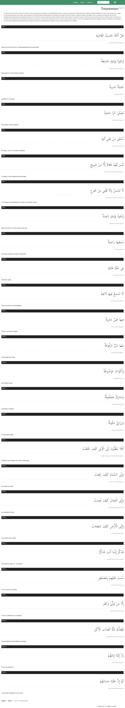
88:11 (4, 285)
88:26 (4, 672)
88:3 (3, 78)
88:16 (4, 414)
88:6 (3, 156)
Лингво (90, 2)
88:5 (3, 130)
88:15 (4, 388)
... (5, 27)
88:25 (4, 646)
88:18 (4, 466)
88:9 (3, 233)
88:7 (3, 181)
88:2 (3, 52)
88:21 (4, 543)
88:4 (3, 104)
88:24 (4, 620)
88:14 (4, 362)
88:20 (4, 517)
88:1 (3, 27)
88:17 (4, 440)
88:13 (4, 336)
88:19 (4, 491)
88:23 (4, 595)
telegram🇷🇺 (107, 706)
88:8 (3, 207)
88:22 (4, 569)
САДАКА (114, 706)
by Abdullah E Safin (100, 706)
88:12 (4, 311)
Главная (75, 2)
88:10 (4, 259)
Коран (82, 2)
